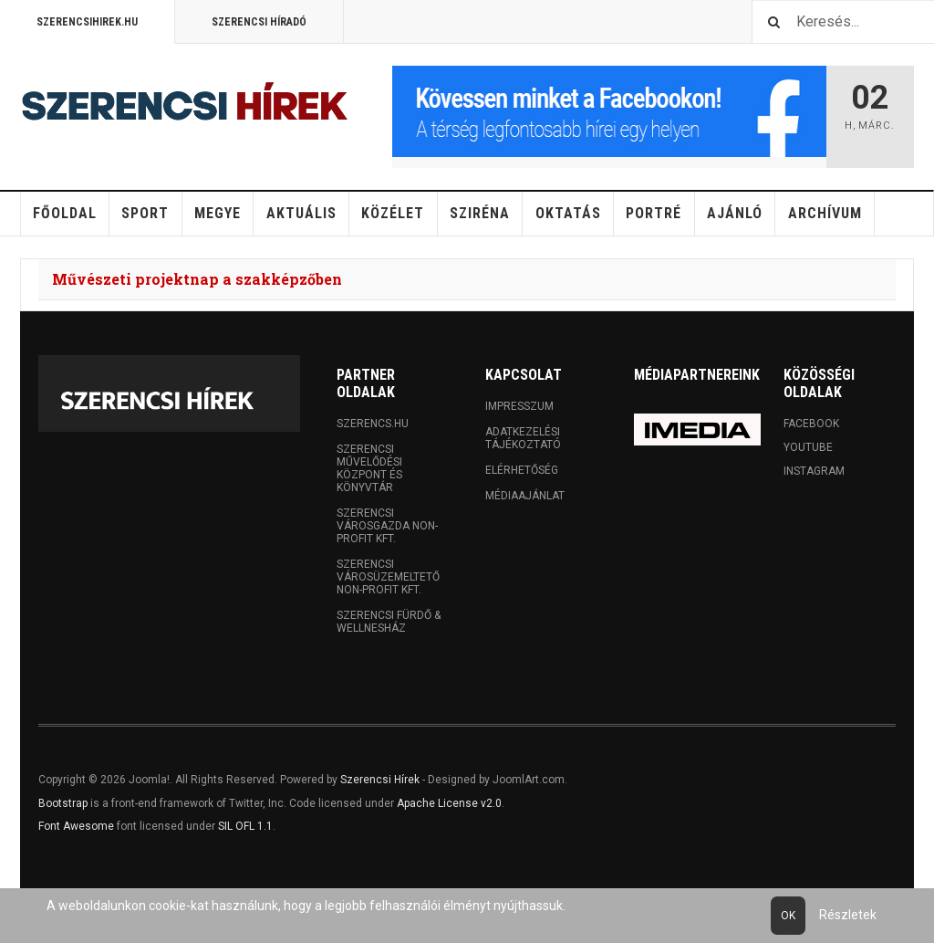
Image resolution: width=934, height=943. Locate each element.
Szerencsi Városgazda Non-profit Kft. (387, 526)
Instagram (814, 471)
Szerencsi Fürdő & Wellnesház (389, 621)
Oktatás (568, 213)
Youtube (808, 447)
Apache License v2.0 (449, 803)
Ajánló (735, 213)
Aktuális (301, 213)
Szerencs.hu (373, 423)
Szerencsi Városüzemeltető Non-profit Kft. (388, 577)
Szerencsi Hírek (380, 779)
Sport (145, 213)
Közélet (392, 213)
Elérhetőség (521, 470)
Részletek (848, 914)
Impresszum (519, 406)
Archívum (825, 213)
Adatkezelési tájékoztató (523, 438)
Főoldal (65, 213)
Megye (217, 213)
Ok (788, 915)
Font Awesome (76, 826)
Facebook (811, 423)
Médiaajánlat (525, 495)
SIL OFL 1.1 (245, 826)
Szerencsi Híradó (259, 22)
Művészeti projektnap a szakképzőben (197, 278)
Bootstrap (63, 803)
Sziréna (480, 213)
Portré (653, 213)
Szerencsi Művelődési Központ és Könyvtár (369, 468)
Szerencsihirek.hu (87, 22)
